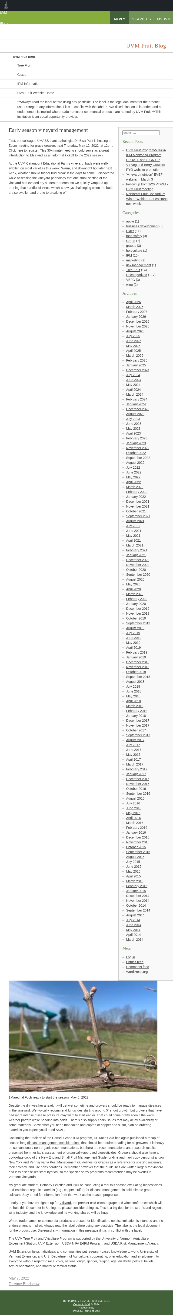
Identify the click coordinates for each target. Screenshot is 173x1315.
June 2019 (133, 638)
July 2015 (133, 862)
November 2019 (137, 613)
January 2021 (136, 555)
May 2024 (133, 385)
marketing (133, 260)
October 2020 (136, 570)
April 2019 (133, 647)
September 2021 (138, 516)
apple (130, 221)
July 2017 (133, 745)
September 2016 (138, 793)
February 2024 (136, 399)
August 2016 (135, 798)
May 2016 (133, 813)
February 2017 (136, 769)
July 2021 (133, 526)
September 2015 (138, 852)
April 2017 (133, 759)
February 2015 (136, 886)
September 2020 (138, 574)
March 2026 (134, 307)
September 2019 (138, 623)
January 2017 (136, 774)
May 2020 (133, 584)
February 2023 (136, 438)
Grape (21, 74)
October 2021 (136, 511)
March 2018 (134, 706)
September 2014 (138, 910)
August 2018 (135, 681)
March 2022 (134, 487)
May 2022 (133, 477)
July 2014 (133, 920)
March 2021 (134, 545)
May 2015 (133, 871)
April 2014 (133, 935)
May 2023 (133, 428)
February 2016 (136, 827)
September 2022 (138, 458)
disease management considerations (53, 1143)
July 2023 (133, 419)
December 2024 (137, 370)
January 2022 (136, 497)
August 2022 (135, 462)
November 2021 (137, 506)
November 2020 (137, 565)
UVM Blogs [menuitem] (6, 5)
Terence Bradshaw (24, 1284)
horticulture (134, 250)
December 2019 (137, 608)
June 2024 (133, 380)
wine (129, 284)
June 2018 (133, 691)
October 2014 (136, 905)
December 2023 (137, 409)
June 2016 (133, 808)
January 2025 (136, 365)
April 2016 (133, 818)
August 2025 (135, 331)
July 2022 (133, 467)
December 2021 (137, 501)
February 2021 (136, 550)
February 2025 (136, 360)
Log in (130, 957)
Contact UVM (81, 1304)
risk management (138, 265)
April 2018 (133, 701)
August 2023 (135, 414)
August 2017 (135, 740)
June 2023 (133, 424)
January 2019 (136, 657)
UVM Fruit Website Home (35, 93)
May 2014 (133, 930)
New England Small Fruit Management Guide (73, 1157)
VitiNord (65, 1203)
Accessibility (86, 1307)
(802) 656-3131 (100, 1300)
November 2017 (137, 725)
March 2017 (134, 764)
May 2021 (133, 535)
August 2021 (135, 521)
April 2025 (133, 351)
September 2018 (138, 677)
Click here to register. (24, 150)
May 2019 (133, 643)
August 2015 (135, 857)
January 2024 (136, 404)
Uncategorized (136, 275)
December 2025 (137, 321)
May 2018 (133, 696)
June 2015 (133, 866)
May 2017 (133, 754)
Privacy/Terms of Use (86, 1310)
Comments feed (137, 967)
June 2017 (133, 750)
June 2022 (133, 472)
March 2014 (134, 939)
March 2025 (134, 355)
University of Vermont (36, 28)
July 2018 (133, 686)
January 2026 (136, 316)
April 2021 (133, 540)
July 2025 (133, 336)
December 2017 (137, 720)
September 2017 (138, 735)
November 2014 (137, 900)
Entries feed (134, 962)
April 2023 (133, 433)
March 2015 (134, 881)
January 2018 (136, 716)
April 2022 (133, 482)
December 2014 (137, 896)
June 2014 (133, 925)
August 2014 (135, 915)
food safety (134, 236)
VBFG (130, 280)
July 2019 (133, 633)
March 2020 (134, 594)
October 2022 (136, 453)
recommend (59, 1110)
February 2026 (136, 312)
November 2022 (137, 448)
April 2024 (133, 389)
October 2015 (136, 847)
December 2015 (137, 837)
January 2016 (136, 832)
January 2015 (136, 891)
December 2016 (137, 779)
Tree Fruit (24, 65)
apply (120, 19)
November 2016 (137, 784)
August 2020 (135, 579)
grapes (131, 246)
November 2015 (137, 842)
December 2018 (137, 662)
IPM (129, 255)
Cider (130, 231)
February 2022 (136, 492)
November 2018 (137, 667)
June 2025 (133, 341)
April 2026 (133, 302)
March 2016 (134, 823)
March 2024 (134, 394)
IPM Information (28, 84)
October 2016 (136, 789)
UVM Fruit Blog (24, 56)
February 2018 (136, 711)
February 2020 (136, 599)
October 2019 (136, 618)
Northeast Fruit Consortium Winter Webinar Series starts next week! (146, 199)
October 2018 (136, 672)
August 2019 (135, 628)
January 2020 (136, 604)
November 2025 (137, 326)
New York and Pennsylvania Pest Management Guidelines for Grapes (59, 1162)
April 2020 (133, 589)
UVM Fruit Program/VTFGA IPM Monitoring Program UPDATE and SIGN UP (146, 155)
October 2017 (136, 730)
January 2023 (136, 443)
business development (142, 226)
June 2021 (133, 531)
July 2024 (133, 375)
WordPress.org (137, 972)
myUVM (164, 19)
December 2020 (137, 560)
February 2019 (136, 652)
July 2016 (133, 803)
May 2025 (133, 346)
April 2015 (133, 876)
